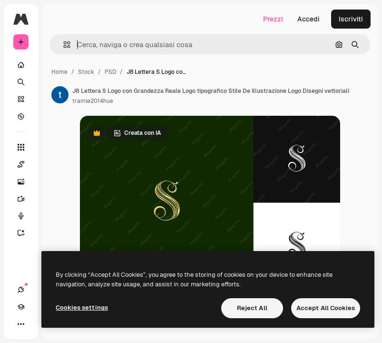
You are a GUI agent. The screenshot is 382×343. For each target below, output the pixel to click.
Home (59, 72)
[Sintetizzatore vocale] (25, 215)
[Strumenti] (21, 147)
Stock (86, 72)
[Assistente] (25, 233)
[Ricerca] (21, 82)
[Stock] (21, 99)
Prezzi (273, 19)
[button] (63, 44)
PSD (110, 72)
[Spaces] (25, 164)
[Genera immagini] (25, 181)
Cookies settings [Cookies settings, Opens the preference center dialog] (82, 307)
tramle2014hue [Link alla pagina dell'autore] (92, 101)
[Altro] (21, 324)
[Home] (21, 64)
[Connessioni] (21, 289)
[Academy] (21, 306)
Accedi (308, 19)
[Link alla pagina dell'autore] (60, 94)
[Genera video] (25, 198)
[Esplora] (21, 116)
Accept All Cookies (325, 308)
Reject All (252, 308)
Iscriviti (351, 19)
